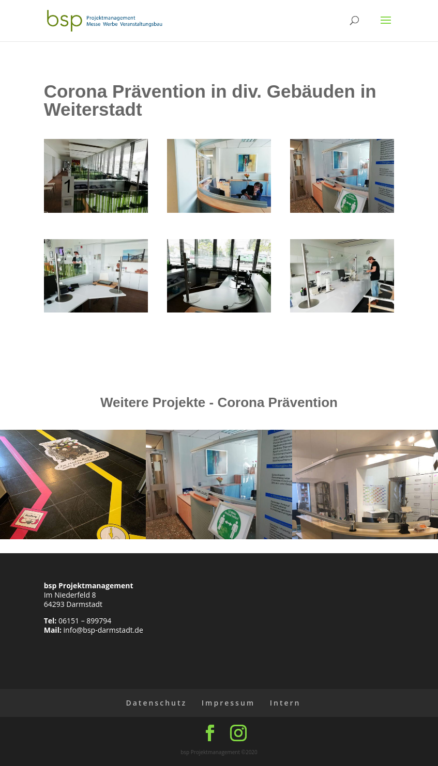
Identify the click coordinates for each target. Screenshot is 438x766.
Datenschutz (156, 703)
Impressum (228, 703)
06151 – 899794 (84, 621)
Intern (285, 703)
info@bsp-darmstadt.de (103, 630)
